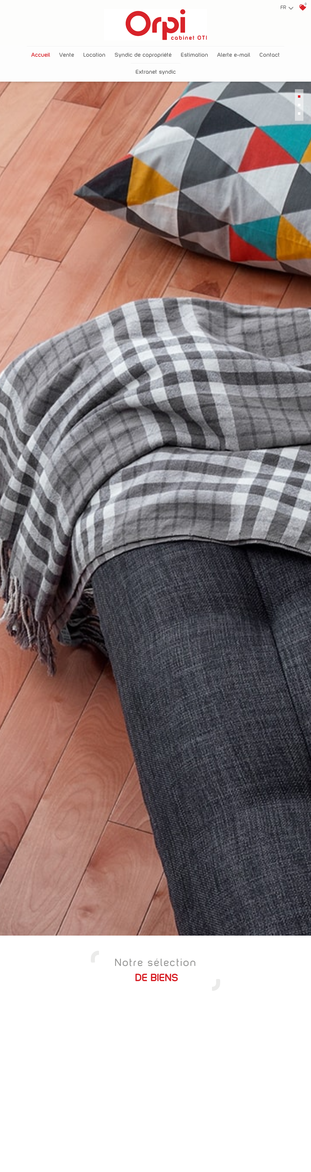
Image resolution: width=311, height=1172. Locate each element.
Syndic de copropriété (143, 51)
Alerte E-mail (233, 51)
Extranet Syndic (155, 68)
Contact (269, 51)
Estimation (194, 51)
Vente (66, 51)
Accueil (40, 51)
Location (94, 51)
